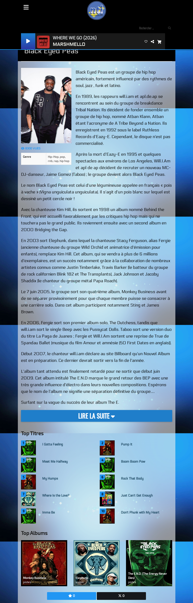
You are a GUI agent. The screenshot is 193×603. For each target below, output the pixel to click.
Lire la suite (96, 416)
